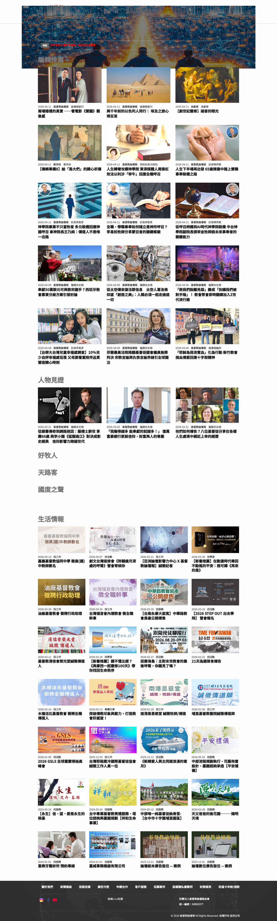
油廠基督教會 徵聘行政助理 (60, 613)
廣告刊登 (103, 887)
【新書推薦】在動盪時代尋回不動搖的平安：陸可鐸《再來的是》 (215, 566)
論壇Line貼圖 (115, 899)
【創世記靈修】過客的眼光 (197, 111)
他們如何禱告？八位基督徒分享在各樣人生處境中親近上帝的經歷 (206, 434)
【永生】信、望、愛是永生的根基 (61, 816)
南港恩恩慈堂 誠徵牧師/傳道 (163, 713)
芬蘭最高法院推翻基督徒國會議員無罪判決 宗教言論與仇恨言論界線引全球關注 (138, 357)
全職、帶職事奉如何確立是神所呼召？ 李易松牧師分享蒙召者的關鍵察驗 (137, 229)
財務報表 (205, 887)
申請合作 (122, 887)
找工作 (57, 557)
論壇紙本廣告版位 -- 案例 (160, 866)
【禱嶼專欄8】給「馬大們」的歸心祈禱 (69, 169)
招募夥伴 (159, 887)
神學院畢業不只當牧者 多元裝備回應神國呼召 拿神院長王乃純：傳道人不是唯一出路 (69, 231)
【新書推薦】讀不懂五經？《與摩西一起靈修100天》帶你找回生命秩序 (112, 666)
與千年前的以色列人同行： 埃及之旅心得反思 (138, 114)
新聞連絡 (66, 887)
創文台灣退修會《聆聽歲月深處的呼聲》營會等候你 (112, 563)
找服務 (159, 609)
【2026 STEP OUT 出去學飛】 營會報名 (213, 615)
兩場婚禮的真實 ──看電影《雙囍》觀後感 (69, 114)
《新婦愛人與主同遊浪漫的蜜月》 (163, 763)
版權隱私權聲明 (182, 887)
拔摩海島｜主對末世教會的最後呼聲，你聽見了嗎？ (163, 663)
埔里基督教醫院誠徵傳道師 (213, 713)
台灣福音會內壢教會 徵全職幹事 (111, 615)
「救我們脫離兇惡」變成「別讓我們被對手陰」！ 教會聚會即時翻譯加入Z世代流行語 (206, 294)
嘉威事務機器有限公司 (107, 866)
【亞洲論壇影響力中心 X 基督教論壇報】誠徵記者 (164, 563)
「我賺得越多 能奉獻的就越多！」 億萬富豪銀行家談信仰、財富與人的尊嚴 (138, 434)
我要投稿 (84, 887)
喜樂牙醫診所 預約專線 (56, 866)
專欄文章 (110, 709)
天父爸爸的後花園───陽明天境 (215, 816)
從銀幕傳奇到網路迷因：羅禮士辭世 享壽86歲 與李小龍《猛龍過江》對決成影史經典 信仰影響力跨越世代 (69, 436)
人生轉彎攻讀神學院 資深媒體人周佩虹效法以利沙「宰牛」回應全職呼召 (138, 172)
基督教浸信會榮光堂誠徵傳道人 (61, 663)
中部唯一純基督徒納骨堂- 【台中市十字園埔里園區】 (162, 816)
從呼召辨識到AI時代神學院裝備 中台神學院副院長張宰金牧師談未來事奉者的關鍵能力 (206, 231)
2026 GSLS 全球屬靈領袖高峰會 (60, 763)
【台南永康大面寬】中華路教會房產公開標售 (163, 615)
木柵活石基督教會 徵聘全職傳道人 (60, 715)
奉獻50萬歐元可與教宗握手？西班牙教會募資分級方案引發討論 (69, 292)
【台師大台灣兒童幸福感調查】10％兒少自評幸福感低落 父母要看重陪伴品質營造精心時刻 (69, 357)
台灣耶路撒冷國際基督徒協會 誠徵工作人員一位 (112, 763)
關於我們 (47, 887)
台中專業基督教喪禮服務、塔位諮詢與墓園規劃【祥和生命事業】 (112, 818)
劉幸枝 (57, 164)
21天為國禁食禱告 (206, 661)
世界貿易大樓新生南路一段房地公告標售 (68, 45)
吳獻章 (194, 106)
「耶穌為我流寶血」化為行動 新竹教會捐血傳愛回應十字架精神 (206, 355)
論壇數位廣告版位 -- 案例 (212, 866)
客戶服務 (140, 887)
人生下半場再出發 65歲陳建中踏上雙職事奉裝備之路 (206, 172)
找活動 (108, 557)
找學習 (211, 557)
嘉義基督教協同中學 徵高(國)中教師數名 (61, 563)
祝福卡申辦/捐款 (229, 887)
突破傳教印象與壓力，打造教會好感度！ (112, 715)
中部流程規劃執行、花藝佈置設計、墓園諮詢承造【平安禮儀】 (215, 766)
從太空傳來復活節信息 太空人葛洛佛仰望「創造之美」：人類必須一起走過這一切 (138, 294)
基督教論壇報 (60, 106)
